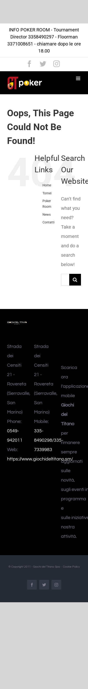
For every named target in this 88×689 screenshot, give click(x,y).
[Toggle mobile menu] (78, 78)
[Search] (75, 280)
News (46, 214)
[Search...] (65, 280)
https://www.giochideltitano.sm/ (40, 459)
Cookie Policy (71, 566)
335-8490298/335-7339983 (48, 440)
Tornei (46, 193)
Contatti (48, 222)
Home (46, 185)
